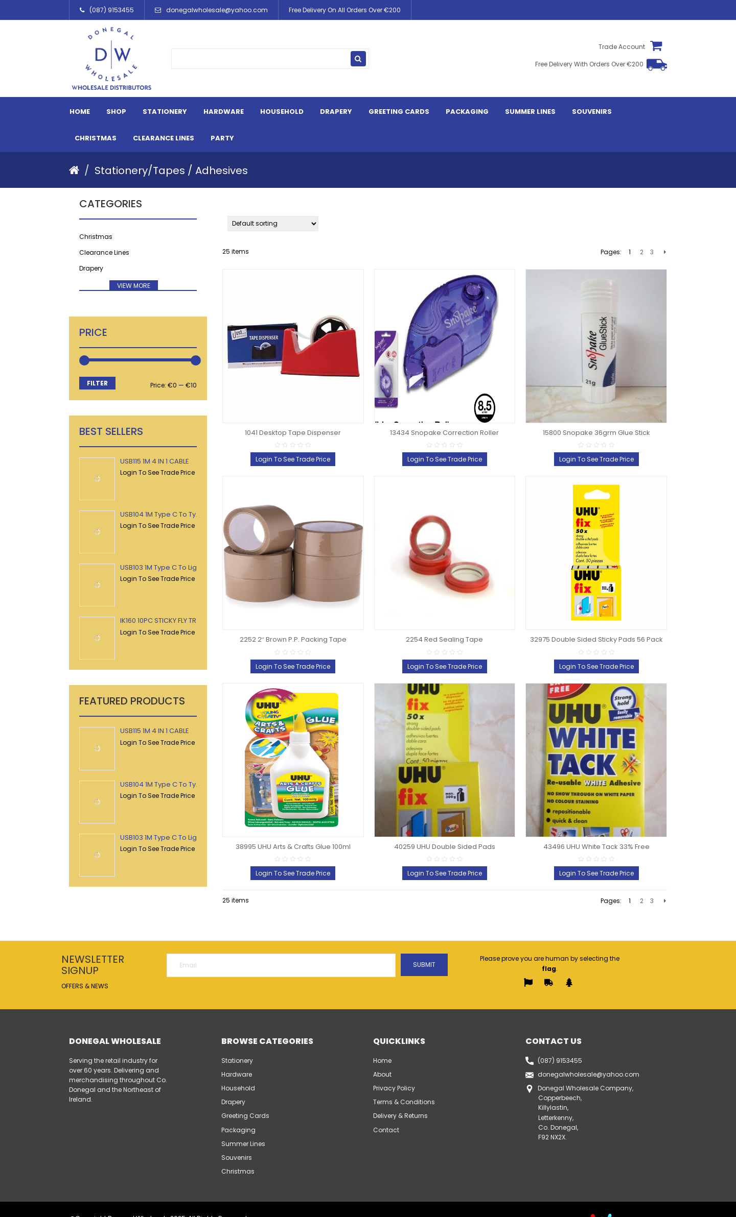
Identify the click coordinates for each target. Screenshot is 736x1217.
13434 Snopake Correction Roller (444, 432)
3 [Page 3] (652, 252)
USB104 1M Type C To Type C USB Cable (184, 514)
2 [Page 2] (641, 252)
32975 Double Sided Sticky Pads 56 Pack (596, 639)
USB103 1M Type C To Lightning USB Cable (187, 567)
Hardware (223, 111)
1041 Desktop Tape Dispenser (293, 432)
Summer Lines (530, 111)
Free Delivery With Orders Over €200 (589, 64)
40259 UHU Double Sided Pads (444, 846)
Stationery (165, 111)
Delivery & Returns (400, 1115)
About (382, 1074)
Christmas (96, 138)
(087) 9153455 (107, 10)
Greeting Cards (399, 111)
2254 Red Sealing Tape (444, 639)
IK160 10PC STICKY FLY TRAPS (164, 620)
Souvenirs (592, 111)
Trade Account (620, 46)
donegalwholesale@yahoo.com (211, 10)
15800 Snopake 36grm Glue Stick (596, 432)
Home (80, 111)
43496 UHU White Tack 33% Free (596, 846)
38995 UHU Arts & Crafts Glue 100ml (293, 846)
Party (222, 138)
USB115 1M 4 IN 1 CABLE (154, 461)
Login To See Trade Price (157, 472)
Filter (97, 383)
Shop (116, 111)
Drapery (336, 111)
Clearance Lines (163, 138)
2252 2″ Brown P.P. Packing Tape (293, 639)
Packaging (467, 111)
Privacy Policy (394, 1088)
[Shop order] (272, 223)
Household (282, 111)
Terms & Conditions (404, 1102)
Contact (386, 1130)
